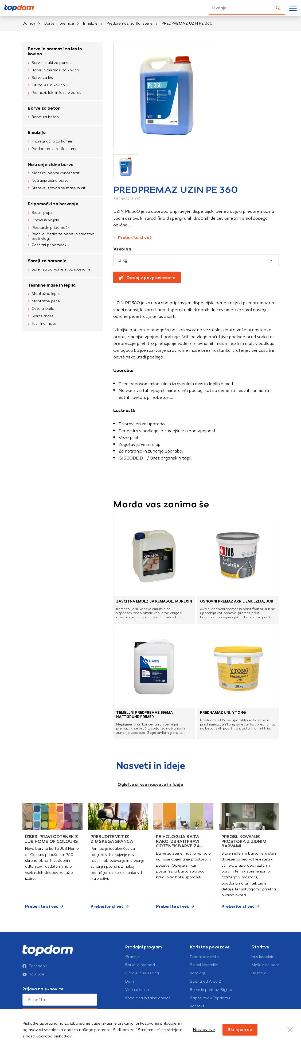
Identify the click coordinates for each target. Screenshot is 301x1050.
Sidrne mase (41, 316)
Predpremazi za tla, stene (130, 23)
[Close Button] (290, 1029)
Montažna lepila (44, 294)
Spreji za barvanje (47, 260)
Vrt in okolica (137, 990)
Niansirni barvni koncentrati (54, 173)
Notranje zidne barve (50, 164)
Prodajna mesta (204, 957)
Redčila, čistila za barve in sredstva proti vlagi (61, 236)
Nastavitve (204, 1029)
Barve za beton (44, 108)
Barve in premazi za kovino (53, 70)
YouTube (33, 974)
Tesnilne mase (42, 324)
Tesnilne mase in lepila (52, 285)
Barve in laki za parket (49, 63)
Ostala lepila (41, 309)
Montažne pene (44, 301)
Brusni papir (40, 213)
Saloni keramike (204, 965)
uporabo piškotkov (54, 1036)
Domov (28, 23)
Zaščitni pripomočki (47, 245)
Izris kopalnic (262, 957)
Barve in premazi (59, 23)
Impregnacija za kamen (50, 141)
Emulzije (90, 23)
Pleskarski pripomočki (49, 228)
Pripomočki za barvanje (53, 203)
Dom (129, 981)
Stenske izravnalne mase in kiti (57, 188)
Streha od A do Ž (205, 981)
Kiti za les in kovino (46, 85)
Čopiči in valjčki (43, 220)
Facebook (34, 966)
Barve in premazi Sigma (211, 990)
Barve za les (40, 78)
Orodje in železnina (142, 973)
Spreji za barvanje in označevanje (59, 270)
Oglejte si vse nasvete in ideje (150, 784)
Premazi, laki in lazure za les (54, 93)
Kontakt (197, 1006)
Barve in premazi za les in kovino (55, 51)
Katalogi (197, 973)
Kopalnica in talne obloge (148, 998)
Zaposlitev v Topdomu (210, 998)
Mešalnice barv (265, 965)
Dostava (259, 973)
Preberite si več (132, 237)
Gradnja (132, 957)
